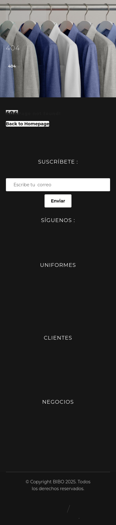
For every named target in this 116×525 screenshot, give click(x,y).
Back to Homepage (27, 124)
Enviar (58, 201)
